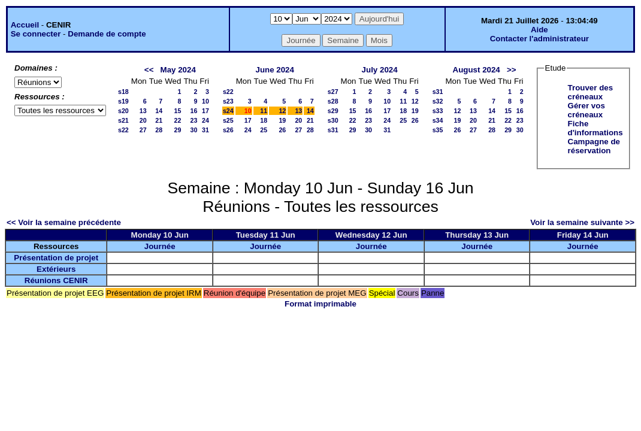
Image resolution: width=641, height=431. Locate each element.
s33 (438, 110)
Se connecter (36, 33)
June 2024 (274, 69)
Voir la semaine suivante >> (582, 222)
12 (282, 110)
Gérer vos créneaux (586, 110)
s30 (333, 120)
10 (205, 101)
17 (205, 110)
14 (158, 110)
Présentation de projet (56, 257)
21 (158, 120)
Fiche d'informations (595, 128)
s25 (228, 120)
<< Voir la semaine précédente (64, 222)
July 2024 (380, 69)
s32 (438, 101)
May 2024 (178, 69)
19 (282, 120)
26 (282, 129)
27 (143, 129)
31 (205, 129)
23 (193, 120)
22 (178, 120)
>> (511, 69)
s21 (123, 120)
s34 (438, 120)
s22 (123, 129)
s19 (123, 101)
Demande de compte (107, 33)
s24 (228, 110)
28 (158, 129)
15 (178, 110)
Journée (160, 246)
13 (143, 110)
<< (149, 69)
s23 (228, 101)
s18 (123, 91)
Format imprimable (320, 303)
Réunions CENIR (56, 280)
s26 (228, 129)
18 (263, 120)
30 (193, 129)
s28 (333, 101)
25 (263, 129)
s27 (333, 91)
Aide (539, 29)
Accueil (25, 24)
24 (205, 120)
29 (178, 129)
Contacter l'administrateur (539, 38)
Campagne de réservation (594, 146)
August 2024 (476, 69)
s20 (123, 110)
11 (263, 110)
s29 (333, 110)
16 (193, 110)
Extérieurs (56, 269)
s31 (333, 129)
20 (143, 120)
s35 (438, 129)
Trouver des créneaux (590, 92)
